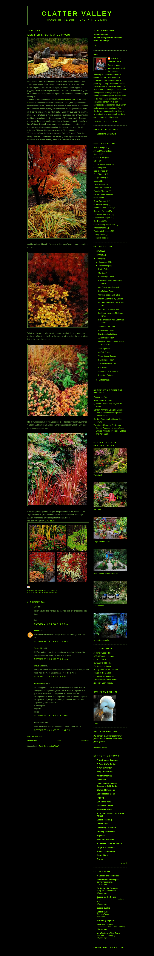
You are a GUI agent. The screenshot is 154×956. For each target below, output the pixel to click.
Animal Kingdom (101, 147)
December (103, 262)
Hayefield (101, 835)
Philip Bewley (40, 683)
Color (38, 593)
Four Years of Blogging (106, 935)
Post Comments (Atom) (49, 746)
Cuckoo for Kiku (100, 659)
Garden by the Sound (106, 897)
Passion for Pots (101, 397)
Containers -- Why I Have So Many (111, 927)
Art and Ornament (101, 151)
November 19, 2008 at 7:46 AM (51, 641)
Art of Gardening (104, 776)
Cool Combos (99, 171)
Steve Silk (38, 648)
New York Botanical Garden (66, 99)
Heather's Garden (105, 924)
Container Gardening (102, 164)
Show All (124, 863)
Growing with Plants (106, 832)
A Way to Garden (104, 768)
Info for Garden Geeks (103, 208)
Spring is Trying (103, 914)
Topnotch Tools (100, 238)
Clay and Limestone (106, 790)
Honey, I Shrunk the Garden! (106, 669)
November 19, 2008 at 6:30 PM (51, 715)
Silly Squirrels (104, 348)
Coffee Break (99, 157)
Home (58, 741)
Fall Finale (102, 367)
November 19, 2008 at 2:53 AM (51, 624)
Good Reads (99, 197)
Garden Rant (102, 824)
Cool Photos (99, 174)
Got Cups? (103, 273)
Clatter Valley (77, 13)
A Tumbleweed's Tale (107, 363)
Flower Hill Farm (104, 809)
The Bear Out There (106, 326)
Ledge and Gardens (106, 847)
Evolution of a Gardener (107, 888)
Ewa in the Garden (105, 806)
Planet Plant (102, 855)
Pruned (100, 859)
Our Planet (98, 221)
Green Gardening (101, 204)
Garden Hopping (104, 820)
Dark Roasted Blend (106, 794)
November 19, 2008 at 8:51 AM (51, 659)
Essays (97, 181)
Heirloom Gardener (105, 839)
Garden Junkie (103, 908)
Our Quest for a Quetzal (108, 287)
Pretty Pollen (103, 269)
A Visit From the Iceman (104, 656)
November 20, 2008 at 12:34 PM (52, 730)
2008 (99, 258)
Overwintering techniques (104, 224)
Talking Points (99, 234)
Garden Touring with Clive (109, 295)
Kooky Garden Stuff (102, 214)
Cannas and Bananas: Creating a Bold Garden (107, 784)
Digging (100, 798)
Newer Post (32, 741)
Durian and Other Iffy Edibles (110, 299)
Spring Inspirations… (105, 882)
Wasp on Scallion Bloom (106, 891)
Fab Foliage (99, 184)
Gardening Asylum (105, 920)
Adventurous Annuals (103, 400)
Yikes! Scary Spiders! (107, 356)
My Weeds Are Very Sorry (108, 933)
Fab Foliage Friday (106, 277)
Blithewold (101, 780)
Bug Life (97, 154)
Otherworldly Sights (102, 218)
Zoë (35, 607)
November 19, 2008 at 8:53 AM (51, 677)
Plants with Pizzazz (102, 231)
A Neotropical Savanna (107, 760)
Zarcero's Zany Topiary (108, 371)
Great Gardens (49, 593)
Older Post (84, 741)
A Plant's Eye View (106, 338)
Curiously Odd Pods (102, 663)
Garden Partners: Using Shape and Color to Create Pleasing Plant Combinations (108, 413)
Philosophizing (100, 228)
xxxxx (36, 630)
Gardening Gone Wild (106, 134)
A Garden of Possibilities (108, 876)
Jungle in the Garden (102, 673)
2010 (99, 251)
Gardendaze (102, 912)
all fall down (50, 521)
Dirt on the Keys (104, 802)
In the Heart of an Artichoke (109, 843)
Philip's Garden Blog (106, 851)
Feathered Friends (101, 188)
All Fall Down (103, 352)
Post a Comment (34, 736)
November (103, 266)
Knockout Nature (101, 211)
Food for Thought (101, 191)
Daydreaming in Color (107, 334)
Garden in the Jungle (102, 666)
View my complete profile (106, 121)
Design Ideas (99, 178)
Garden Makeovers (102, 194)
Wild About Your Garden (108, 309)
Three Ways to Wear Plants (105, 679)
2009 (99, 255)
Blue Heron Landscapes (108, 880)
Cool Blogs (98, 167)
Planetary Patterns (106, 375)
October (102, 380)
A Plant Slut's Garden (106, 764)
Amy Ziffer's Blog (104, 772)
